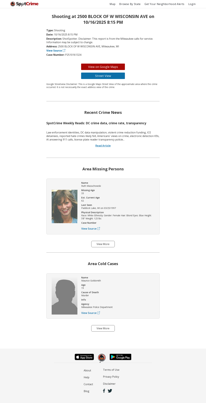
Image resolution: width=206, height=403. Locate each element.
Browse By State (130, 4)
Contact (88, 384)
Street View (103, 76)
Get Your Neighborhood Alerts (164, 4)
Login (192, 4)
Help (86, 377)
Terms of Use (111, 370)
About (87, 370)
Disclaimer (109, 383)
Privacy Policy (111, 376)
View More (103, 244)
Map (112, 4)
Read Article (103, 145)
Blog (86, 391)
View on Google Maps (103, 67)
